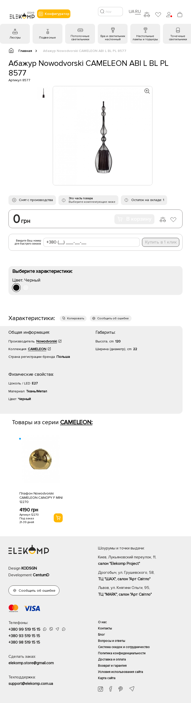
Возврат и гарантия (112, 666)
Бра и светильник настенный (112, 37)
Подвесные (47, 38)
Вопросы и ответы (111, 641)
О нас (102, 622)
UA (132, 11)
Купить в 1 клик (161, 242)
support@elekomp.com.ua (30, 683)
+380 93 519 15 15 (24, 635)
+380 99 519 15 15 (24, 629)
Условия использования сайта (120, 672)
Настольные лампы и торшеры (145, 37)
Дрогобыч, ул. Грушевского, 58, (140, 576)
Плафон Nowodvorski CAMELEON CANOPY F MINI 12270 (41, 497)
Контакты (105, 628)
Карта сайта (106, 678)
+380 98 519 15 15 (24, 642)
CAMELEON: (76, 422)
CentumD (41, 575)
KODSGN (29, 568)
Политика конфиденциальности (121, 653)
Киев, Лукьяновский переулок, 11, (140, 561)
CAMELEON (37, 349)
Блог (101, 635)
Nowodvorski (46, 341)
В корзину (134, 219)
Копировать (75, 318)
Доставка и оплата (112, 660)
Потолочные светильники (80, 37)
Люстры (15, 38)
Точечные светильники (178, 37)
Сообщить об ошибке (113, 318)
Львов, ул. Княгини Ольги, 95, (140, 591)
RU (138, 11)
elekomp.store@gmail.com (31, 663)
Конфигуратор (53, 14)
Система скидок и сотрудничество (124, 647)
